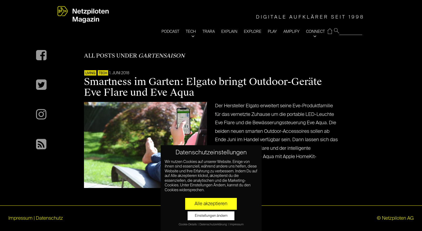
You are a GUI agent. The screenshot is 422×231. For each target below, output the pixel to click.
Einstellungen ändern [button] (211, 216)
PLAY (272, 32)
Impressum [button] (237, 224)
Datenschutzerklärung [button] (213, 224)
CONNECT (315, 32)
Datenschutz (49, 218)
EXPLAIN (229, 32)
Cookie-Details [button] (188, 224)
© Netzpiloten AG (395, 218)
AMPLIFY (291, 32)
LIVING (90, 73)
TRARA (208, 32)
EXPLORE (252, 32)
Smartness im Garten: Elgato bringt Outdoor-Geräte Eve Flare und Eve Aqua (203, 87)
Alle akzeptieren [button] (211, 203)
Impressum (20, 218)
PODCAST (170, 32)
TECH (191, 32)
